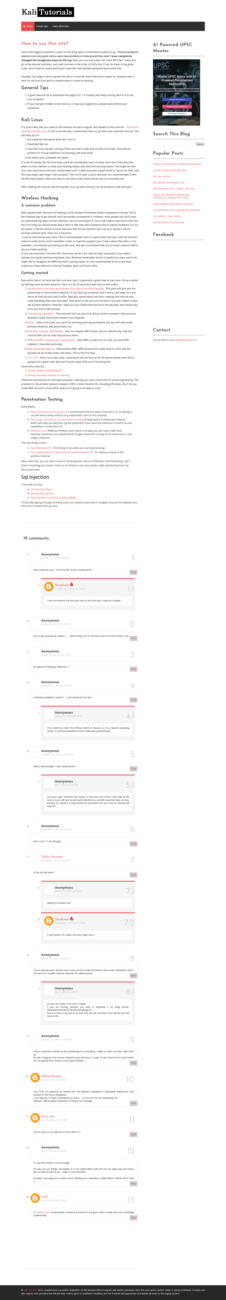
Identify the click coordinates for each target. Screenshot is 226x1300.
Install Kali (42, 26)
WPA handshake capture (40, 348)
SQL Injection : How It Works (167, 216)
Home (29, 26)
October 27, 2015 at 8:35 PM (55, 558)
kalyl (44, 1196)
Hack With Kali (61, 26)
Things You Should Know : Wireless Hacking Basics (177, 164)
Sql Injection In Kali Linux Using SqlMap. (54, 497)
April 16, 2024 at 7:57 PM (53, 1200)
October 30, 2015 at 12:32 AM (56, 655)
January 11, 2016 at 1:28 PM (69, 891)
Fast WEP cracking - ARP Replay (44, 331)
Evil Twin (32, 357)
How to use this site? (44, 43)
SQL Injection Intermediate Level (168, 182)
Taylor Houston (52, 856)
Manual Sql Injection (42, 493)
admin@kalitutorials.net (185, 340)
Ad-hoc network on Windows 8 (44, 370)
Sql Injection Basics (42, 489)
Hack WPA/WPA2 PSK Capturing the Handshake (176, 210)
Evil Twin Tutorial (161, 176)
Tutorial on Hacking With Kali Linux (170, 170)
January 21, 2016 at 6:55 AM (69, 716)
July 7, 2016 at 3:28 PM (66, 992)
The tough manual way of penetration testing (57, 419)
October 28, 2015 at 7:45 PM (55, 624)
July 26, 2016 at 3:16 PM (53, 1151)
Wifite (30, 322)
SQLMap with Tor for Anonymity (168, 222)
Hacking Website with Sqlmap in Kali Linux (173, 204)
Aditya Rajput (51, 1076)
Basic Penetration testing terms (49, 412)
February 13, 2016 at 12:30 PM (56, 1039)
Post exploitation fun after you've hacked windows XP (62, 452)
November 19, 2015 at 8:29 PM (56, 829)
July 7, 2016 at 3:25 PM (66, 785)
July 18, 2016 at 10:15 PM (54, 1120)
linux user (48, 1116)
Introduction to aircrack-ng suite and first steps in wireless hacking (65, 288)
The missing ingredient (40, 313)
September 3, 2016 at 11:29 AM (70, 923)
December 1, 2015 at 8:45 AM (55, 860)
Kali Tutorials (30, 1290)
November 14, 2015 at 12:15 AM (57, 754)
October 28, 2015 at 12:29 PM (69, 589)
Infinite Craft (43, 1212)
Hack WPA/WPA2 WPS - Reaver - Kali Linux (174, 188)
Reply (133, 572)
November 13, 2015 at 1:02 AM (56, 685)
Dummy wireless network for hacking (48, 375)
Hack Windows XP (41, 448)
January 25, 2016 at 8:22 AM (55, 958)
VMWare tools (39, 430)
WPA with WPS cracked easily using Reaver (51, 340)
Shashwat (62, 585)
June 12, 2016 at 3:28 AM (53, 1080)
